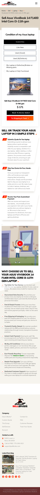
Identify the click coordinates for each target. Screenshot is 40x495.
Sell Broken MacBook (31, 492)
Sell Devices (6, 427)
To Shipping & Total (20, 118)
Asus (21, 11)
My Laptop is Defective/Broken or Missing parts (20, 66)
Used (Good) (20, 53)
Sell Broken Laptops (18, 492)
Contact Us (23, 417)
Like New (20, 47)
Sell (9, 11)
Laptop (15, 11)
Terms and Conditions (30, 490)
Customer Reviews (26, 423)
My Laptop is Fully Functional (20, 71)
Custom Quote (7, 420)
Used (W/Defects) (20, 58)
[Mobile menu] (36, 3)
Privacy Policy (7, 492)
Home (4, 11)
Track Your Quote (26, 427)
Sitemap (20, 490)
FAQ (21, 420)
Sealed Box (20, 42)
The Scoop (5, 423)
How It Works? (7, 417)
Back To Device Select (20, 113)
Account (5, 430)
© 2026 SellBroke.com (10, 490)
